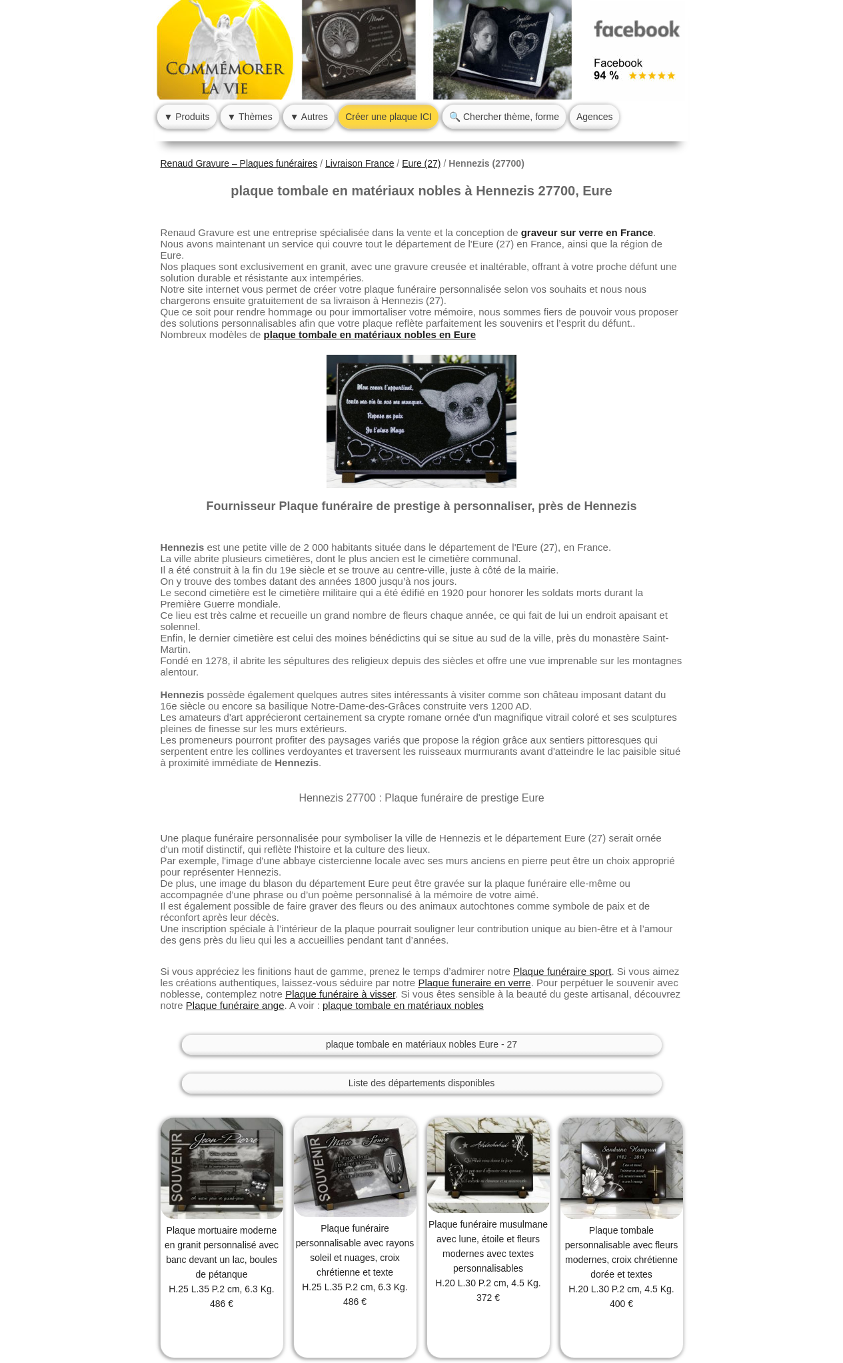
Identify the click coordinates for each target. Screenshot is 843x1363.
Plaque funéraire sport (562, 971)
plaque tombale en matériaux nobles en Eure (370, 334)
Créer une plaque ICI (388, 116)
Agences (594, 116)
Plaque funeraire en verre (474, 982)
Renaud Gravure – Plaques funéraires (239, 163)
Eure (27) (421, 163)
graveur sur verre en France (587, 232)
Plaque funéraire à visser (340, 994)
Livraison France (360, 163)
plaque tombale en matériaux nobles (403, 1005)
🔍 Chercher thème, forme (504, 116)
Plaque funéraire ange (235, 1005)
